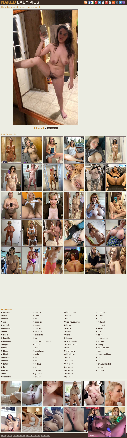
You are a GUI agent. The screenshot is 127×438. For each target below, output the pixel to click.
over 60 (68, 374)
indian (67, 325)
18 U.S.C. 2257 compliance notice (38, 436)
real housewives (72, 322)
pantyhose (101, 312)
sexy (99, 335)
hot (66, 319)
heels (67, 315)
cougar (36, 325)
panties (68, 377)
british (4, 364)
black (4, 351)
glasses (37, 370)
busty (4, 370)
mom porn (69, 351)
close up (37, 322)
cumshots (38, 335)
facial (36, 354)
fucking (37, 364)
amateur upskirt (103, 364)
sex (98, 332)
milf (66, 348)
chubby (37, 312)
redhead (100, 322)
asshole (5, 325)
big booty (6, 341)
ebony (36, 345)
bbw (4, 332)
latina (67, 332)
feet (35, 361)
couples (37, 328)
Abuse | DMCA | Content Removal (13, 436)
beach (4, 335)
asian (4, 319)
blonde (5, 354)
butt (3, 374)
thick (99, 357)
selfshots (100, 328)
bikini (4, 348)
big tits (5, 345)
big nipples (69, 354)
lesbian (68, 338)
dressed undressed (42, 341)
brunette (5, 367)
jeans (67, 328)
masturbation (70, 345)
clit (35, 319)
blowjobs (5, 357)
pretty (99, 315)
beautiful (5, 338)
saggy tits (101, 325)
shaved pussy (102, 338)
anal (4, 315)
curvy (36, 338)
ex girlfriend (38, 351)
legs (67, 335)
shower (100, 341)
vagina (99, 367)
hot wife (100, 370)
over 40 (68, 367)
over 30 (68, 364)
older (67, 357)
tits (98, 361)
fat (35, 357)
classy (36, 315)
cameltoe (6, 377)
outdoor (68, 361)
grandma (37, 374)
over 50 (68, 370)
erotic (36, 348)
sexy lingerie (70, 341)
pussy (99, 319)
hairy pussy (70, 312)
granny (36, 377)
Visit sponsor (52, 128)
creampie (37, 332)
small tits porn (102, 348)
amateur (5, 312)
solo (98, 351)
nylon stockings (103, 354)
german (37, 367)
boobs (4, 361)
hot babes (6, 328)
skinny (99, 345)
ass (3, 322)
